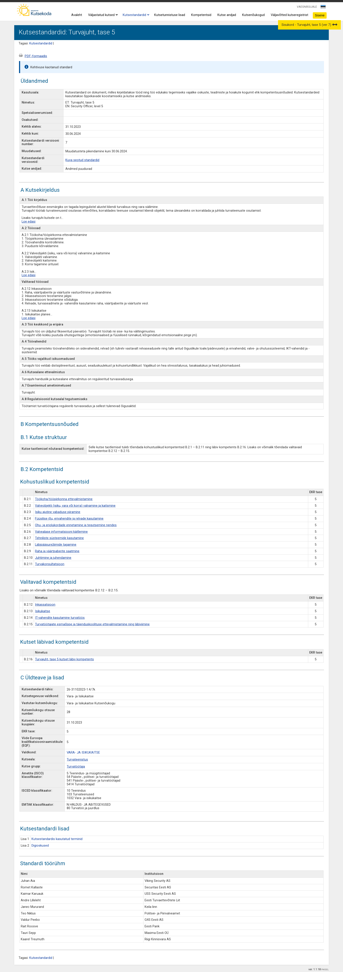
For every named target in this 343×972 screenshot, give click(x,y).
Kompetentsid (201, 15)
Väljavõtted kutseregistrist (289, 15)
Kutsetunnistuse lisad (169, 15)
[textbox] (322, 7)
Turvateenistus (77, 759)
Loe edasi (28, 221)
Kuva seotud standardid (82, 160)
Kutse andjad (226, 15)
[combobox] (323, 8)
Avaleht (76, 15)
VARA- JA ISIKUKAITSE (83, 752)
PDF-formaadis (35, 56)
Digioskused (40, 845)
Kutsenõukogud (253, 15)
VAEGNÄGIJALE (307, 6)
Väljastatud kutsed (102, 15)
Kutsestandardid (135, 15)
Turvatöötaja (76, 766)
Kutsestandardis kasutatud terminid (57, 839)
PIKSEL (325, 969)
